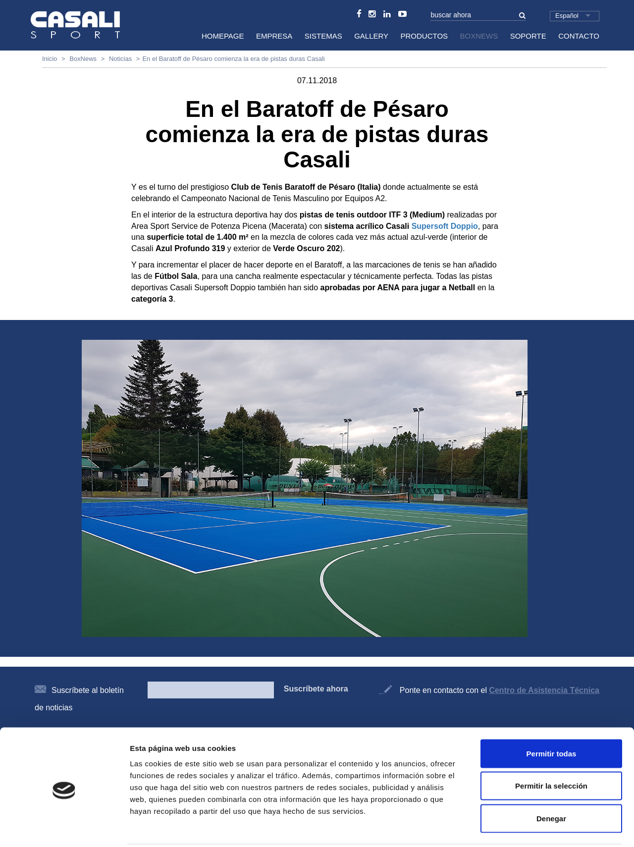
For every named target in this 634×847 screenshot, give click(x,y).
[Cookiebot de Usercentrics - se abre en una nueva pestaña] (64, 827)
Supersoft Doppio (445, 226)
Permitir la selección (551, 749)
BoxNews (479, 36)
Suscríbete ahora (316, 689)
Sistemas (323, 36)
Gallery (371, 36)
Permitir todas (552, 717)
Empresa (274, 36)
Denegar (551, 782)
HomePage (223, 36)
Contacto (578, 36)
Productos (424, 36)
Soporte (528, 36)
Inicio (49, 58)
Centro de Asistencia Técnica (544, 690)
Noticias (120, 58)
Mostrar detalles (536, 827)
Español (567, 15)
